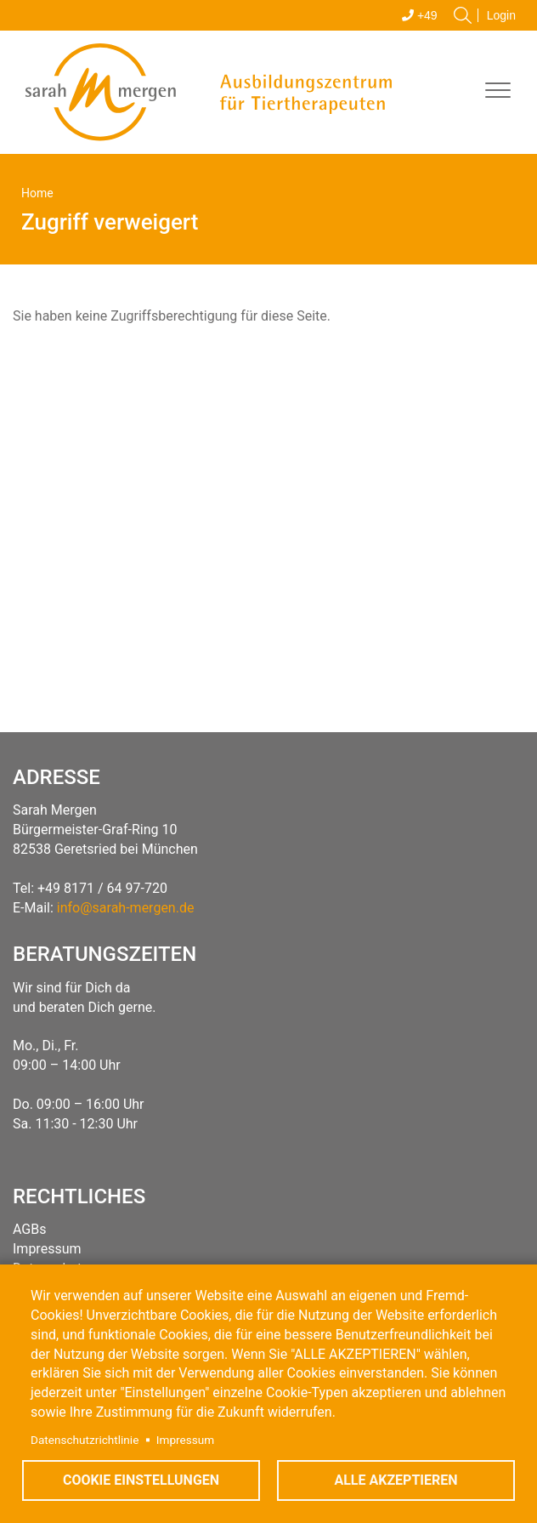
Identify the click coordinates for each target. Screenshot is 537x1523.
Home (37, 193)
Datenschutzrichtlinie (84, 1439)
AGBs (29, 1229)
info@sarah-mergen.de (126, 908)
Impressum (185, 1439)
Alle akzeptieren (395, 1480)
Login (501, 15)
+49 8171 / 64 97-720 (102, 888)
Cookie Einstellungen (141, 1480)
